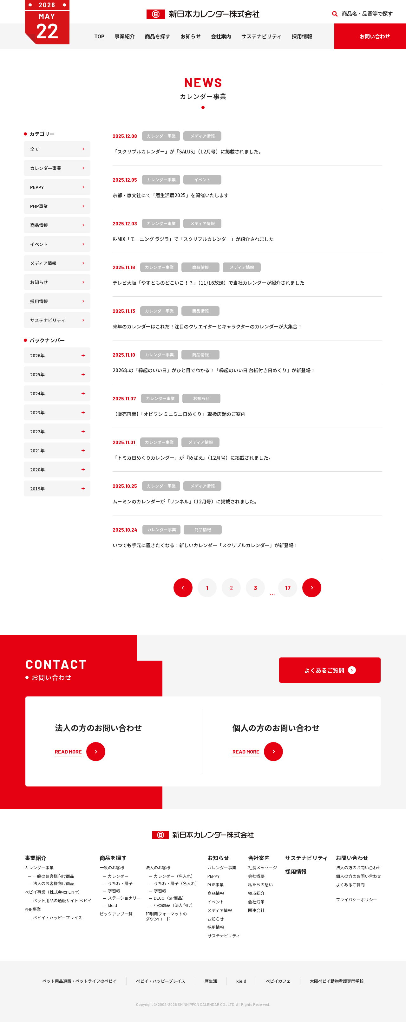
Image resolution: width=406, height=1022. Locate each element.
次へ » (311, 587)
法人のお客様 (158, 873)
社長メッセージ (262, 873)
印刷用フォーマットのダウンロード (166, 922)
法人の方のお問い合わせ (358, 873)
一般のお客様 (112, 873)
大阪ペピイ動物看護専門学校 (336, 984)
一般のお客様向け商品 (53, 882)
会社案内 (221, 41)
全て (34, 149)
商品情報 (39, 225)
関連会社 (256, 916)
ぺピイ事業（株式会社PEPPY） (53, 898)
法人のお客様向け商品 (53, 889)
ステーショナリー (124, 904)
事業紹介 (125, 41)
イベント (39, 244)
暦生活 (211, 984)
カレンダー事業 (45, 168)
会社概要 (256, 882)
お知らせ (190, 41)
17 (288, 587)
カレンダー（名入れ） (174, 882)
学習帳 (114, 896)
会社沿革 (256, 907)
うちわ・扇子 (120, 889)
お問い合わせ (352, 863)
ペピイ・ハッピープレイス (57, 923)
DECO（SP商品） (170, 904)
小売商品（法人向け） (174, 911)
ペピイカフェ (278, 984)
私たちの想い (260, 890)
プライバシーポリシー (356, 905)
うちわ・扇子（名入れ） (176, 889)
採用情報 (302, 41)
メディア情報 (43, 263)
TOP (99, 41)
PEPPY (37, 187)
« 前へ (183, 587)
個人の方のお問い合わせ (358, 882)
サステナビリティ (261, 41)
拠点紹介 (256, 899)
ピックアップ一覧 (116, 919)
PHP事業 (39, 206)
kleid (112, 911)
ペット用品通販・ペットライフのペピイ (80, 984)
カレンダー (118, 882)
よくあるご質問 (350, 890)
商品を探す (113, 863)
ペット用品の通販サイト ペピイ (62, 906)
